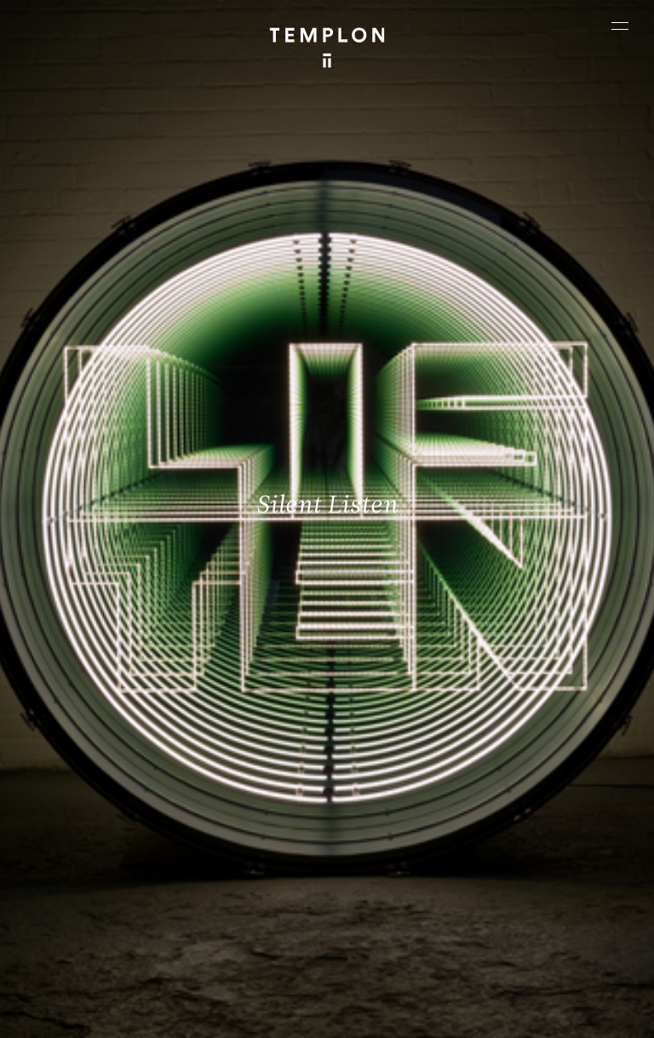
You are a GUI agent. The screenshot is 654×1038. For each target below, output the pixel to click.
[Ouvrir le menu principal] (619, 25)
